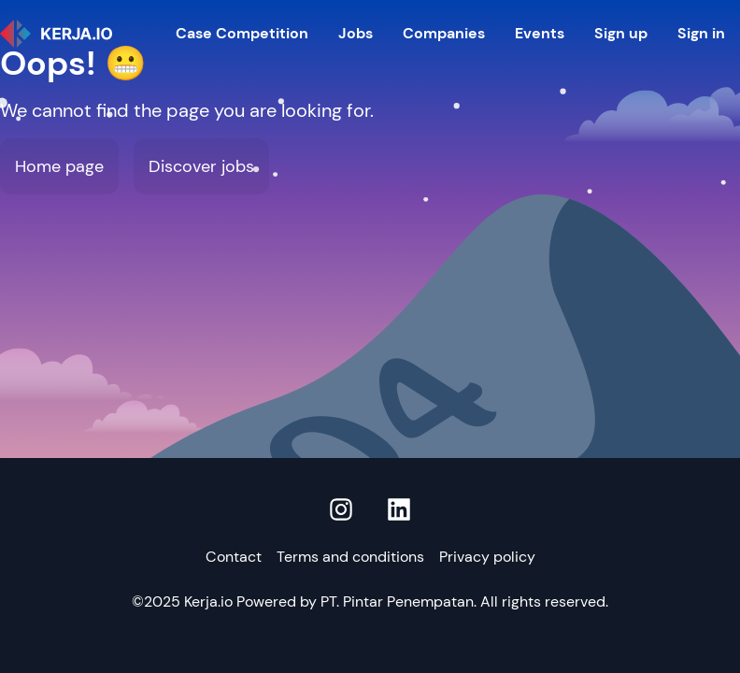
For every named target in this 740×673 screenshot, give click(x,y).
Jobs (355, 33)
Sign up (621, 33)
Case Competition (242, 33)
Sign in (701, 33)
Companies (444, 33)
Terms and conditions (350, 556)
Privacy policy (487, 556)
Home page (59, 166)
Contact (234, 556)
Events (539, 33)
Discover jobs (201, 166)
